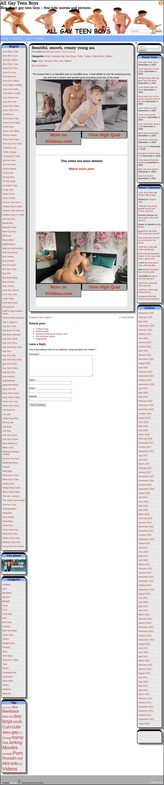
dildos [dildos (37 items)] (6, 732)
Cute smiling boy (146, 249)
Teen (4, 651)
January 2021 (144, 355)
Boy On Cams (9, 265)
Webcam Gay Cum (11, 542)
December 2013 (146, 627)
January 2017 (144, 472)
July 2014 (143, 598)
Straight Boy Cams (11, 487)
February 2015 (145, 568)
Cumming (7, 614)
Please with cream (147, 195)
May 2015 (143, 556)
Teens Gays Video (11, 492)
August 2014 (144, 593)
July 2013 (143, 648)
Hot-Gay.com (8, 410)
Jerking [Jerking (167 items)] (15, 742)
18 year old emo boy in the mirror (149, 240)
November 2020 (146, 359)
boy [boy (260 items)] (17, 716)
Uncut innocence (10, 529)
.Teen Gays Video (10, 139)
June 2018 (143, 422)
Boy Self (6, 273)
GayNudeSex (8, 380)
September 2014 (146, 589)
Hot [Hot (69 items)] (5, 743)
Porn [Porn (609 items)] (18, 753)
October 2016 (144, 484)
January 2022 (144, 342)
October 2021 (144, 346)
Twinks (5, 668)
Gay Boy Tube (9, 326)
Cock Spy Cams (146, 192)
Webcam (6, 693)
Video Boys (7, 681)
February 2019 (145, 401)
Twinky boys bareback (149, 299)
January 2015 (144, 572)
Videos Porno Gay (11, 538)
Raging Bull (41, 339)
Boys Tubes (8, 286)
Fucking (6, 626)
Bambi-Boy (7, 223)
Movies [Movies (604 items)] (10, 747)
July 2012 (143, 677)
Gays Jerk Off (9, 389)
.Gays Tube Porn (10, 110)
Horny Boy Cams (10, 405)
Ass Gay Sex (8, 219)
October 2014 (144, 585)
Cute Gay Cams (10, 302)
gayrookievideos (10, 384)
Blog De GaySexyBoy (12, 248)
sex (61, 61)
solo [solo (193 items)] (14, 763)
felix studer (143, 237)
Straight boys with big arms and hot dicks (148, 79)
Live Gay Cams (9, 435)
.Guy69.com (8, 114)
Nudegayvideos (145, 296)
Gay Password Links (12, 347)
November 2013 (146, 631)
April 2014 (143, 610)
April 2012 (143, 690)
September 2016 (146, 489)
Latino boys (8, 634)
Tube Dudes (8, 517)
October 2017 (144, 447)
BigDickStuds (8, 244)
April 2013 (143, 656)
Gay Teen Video (10, 368)
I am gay (6, 414)
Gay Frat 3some (146, 176)
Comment (34, 354)
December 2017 (146, 443)
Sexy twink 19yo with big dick (148, 264)
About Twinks (8, 198)
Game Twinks (42, 331)
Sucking (6, 647)
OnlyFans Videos (146, 289)
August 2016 (144, 493)
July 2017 (143, 455)
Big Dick (6, 597)
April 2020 (143, 367)
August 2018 (144, 418)
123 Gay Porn (9, 164)
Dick (4, 618)
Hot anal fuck (144, 292)
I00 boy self (8, 422)
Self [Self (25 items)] (19, 758)
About (29, 38)
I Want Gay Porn (10, 418)
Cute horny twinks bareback (146, 115)
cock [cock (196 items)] (17, 721)
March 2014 (144, 614)
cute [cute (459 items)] (16, 726)
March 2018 (144, 434)
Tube (4, 664)
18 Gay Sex (8, 173)
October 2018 (144, 413)
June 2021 (143, 350)
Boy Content (8, 260)
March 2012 (144, 694)
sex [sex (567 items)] (6, 763)
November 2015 (146, 531)
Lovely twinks (127, 317)
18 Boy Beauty (9, 168)
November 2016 (146, 480)
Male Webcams (9, 443)
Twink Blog (7, 521)
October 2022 (144, 334)
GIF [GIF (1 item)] (21, 733)
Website (33, 400)
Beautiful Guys (9, 227)
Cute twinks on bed (147, 108)
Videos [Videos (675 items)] (9, 768)
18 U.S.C (17, 38)
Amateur (6, 584)
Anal (4, 588)
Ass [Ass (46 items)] (15, 707)
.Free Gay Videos (10, 80)
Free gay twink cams (148, 62)
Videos (5, 685)
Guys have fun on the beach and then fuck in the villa (149, 99)
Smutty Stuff (8, 483)
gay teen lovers (9, 363)
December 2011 (146, 706)
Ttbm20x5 (7, 513)
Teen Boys (7, 656)
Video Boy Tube (10, 534)
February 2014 (145, 618)
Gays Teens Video (11, 397)
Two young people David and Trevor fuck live (147, 208)
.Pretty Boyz (8, 126)
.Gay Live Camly (10, 89)
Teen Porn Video (10, 660)
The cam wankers (11, 496)
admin (47, 52)
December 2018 (146, 405)
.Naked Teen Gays (11, 122)
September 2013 (146, 639)
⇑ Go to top (156, 782)
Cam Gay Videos (10, 290)
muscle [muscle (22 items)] (7, 753)
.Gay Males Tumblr (11, 93)
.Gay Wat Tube (9, 101)
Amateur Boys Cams (12, 206)
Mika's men (7, 447)
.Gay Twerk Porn (10, 97)
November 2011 (146, 711)
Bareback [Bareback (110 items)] (10, 711)
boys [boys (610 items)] (7, 721)
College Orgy (42, 329)
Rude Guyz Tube (10, 479)
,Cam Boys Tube (10, 51)
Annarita (13, 783)
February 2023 (145, 330)
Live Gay (6, 431)
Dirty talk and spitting (148, 169)
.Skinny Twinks (9, 135)
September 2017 (146, 451)
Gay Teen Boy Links (12, 359)
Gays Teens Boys (10, 393)
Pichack (6, 467)
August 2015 (144, 543)
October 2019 (144, 380)
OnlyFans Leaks (146, 247)
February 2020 (145, 371)
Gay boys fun (144, 285)
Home (5, 38)
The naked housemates (13, 500)
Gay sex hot (144, 146)
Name (32, 384)
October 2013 (144, 635)
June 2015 (143, 552)
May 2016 (143, 505)
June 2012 (143, 681)
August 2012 (144, 673)
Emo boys (7, 622)
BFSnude (6, 235)
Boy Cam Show (9, 252)
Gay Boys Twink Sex (148, 140)
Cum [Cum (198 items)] (6, 727)
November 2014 (146, 581)
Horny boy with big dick (148, 277)
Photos (5, 639)
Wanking (6, 689)
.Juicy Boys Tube (10, 118)
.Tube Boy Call (9, 148)
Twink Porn (7, 525)
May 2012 (143, 686)
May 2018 (143, 426)
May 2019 (143, 392)
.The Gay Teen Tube (12, 143)
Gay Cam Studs (10, 338)
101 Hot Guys (9, 160)
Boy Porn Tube (9, 269)
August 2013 (144, 644)
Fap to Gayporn (9, 322)
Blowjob (6, 601)
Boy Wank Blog (9, 277)
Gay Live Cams (9, 343)
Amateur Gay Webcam (13, 210)
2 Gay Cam (7, 189)
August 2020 (144, 363)
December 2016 (146, 476)
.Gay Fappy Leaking (12, 85)
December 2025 (146, 313)
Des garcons (8, 307)
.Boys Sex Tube (10, 68)
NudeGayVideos (10, 462)
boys (40, 61)
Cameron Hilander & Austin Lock (51, 334)
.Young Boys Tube (11, 156)
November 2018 (146, 409)
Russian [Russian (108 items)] (9, 758)
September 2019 (146, 384)
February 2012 (145, 698)
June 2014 (143, 602)
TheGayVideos (9, 508)
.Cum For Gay (9, 72)
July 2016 (143, 497)
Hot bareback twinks (45, 336)
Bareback (7, 593)
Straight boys (8, 643)
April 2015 (143, 560)
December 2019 (146, 376)
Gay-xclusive (8, 376)
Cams (5, 605)
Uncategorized (9, 672)
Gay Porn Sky (9, 355)
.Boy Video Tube (10, 64)
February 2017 (145, 468)
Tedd (140, 206)
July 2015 (143, 547)
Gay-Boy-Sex (8, 372)
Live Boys (7, 426)
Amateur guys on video (13, 214)
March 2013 (144, 660)
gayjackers (143, 231)
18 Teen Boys (9, 181)
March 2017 (144, 464)
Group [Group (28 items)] (6, 738)
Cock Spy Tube (9, 294)
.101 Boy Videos (10, 60)
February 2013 (145, 665)
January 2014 (144, 623)
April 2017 (143, 459)
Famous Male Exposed (13, 317)
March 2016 (144, 514)
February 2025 (145, 317)
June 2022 (143, 338)
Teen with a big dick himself (148, 232)
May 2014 (143, 606)
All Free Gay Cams (11, 202)
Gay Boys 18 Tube (11, 330)
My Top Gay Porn (10, 458)
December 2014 (146, 577)
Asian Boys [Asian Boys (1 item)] (6, 708)
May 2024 (143, 321)
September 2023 (146, 325)
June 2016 (143, 501)
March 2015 (144, 564)
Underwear (7, 676)
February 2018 (145, 438)
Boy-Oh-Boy (8, 282)
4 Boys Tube (8, 194)
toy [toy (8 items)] (20, 763)
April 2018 (143, 430)
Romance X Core (10, 475)
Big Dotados (8, 240)
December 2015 (146, 526)
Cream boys (8, 298)
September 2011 (146, 719)
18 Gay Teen (8, 177)
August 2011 (144, 723)
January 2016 (144, 522)
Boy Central (8, 256)
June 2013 (143, 652)
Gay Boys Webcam (11, 334)
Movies (48, 61)
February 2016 (145, 518)
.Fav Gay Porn (9, 76)
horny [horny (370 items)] (17, 737)
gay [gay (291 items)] (15, 732)
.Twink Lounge (9, 152)
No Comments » (40, 65)
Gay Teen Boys (9, 630)
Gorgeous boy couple (39, 317)
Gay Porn (7, 351)
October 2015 (144, 535)
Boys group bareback (148, 133)
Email (32, 392)
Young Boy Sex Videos (13, 546)
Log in (153, 3)
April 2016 (143, 510)
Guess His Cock (10, 401)
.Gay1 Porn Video (10, 106)
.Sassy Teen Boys (11, 131)
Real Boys (7, 471)
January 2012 (144, 702)
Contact (40, 38)
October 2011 (144, 715)
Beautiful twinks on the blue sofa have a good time (149, 256)
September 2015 (146, 539)
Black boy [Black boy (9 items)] (8, 716)
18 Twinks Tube (9, 185)
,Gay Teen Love (10, 55)
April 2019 (143, 397)
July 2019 (143, 388)
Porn (55, 61)
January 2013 (144, 669)
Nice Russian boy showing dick (148, 270)
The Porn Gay (9, 504)
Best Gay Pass (9, 231)
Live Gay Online (10, 439)
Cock (4, 609)
